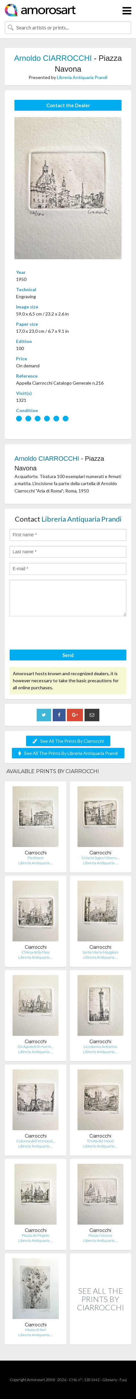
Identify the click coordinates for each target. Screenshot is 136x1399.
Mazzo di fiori (35, 1329)
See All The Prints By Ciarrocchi (68, 741)
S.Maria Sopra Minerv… (100, 857)
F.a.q (123, 1379)
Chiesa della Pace (36, 952)
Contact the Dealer (68, 105)
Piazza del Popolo (35, 1235)
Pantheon (36, 857)
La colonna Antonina (100, 1046)
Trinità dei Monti (100, 1141)
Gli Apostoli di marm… (35, 1046)
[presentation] (58, 633)
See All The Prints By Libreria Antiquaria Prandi (68, 753)
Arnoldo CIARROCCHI (53, 58)
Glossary (109, 1379)
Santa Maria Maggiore (100, 952)
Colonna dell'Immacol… (35, 1141)
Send (68, 655)
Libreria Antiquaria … (35, 862)
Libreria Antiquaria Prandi (82, 77)
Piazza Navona (100, 1235)
